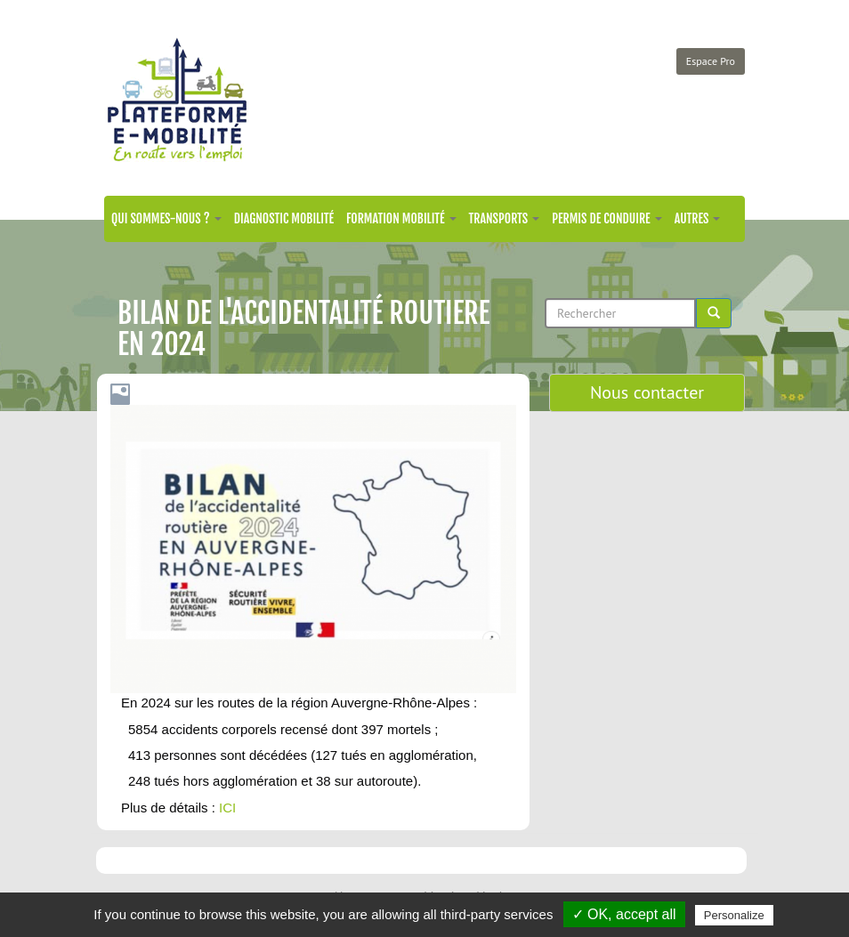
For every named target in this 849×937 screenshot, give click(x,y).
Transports (504, 218)
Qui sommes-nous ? (166, 218)
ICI (227, 807)
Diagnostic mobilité (284, 218)
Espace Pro (710, 61)
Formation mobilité (401, 218)
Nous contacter (647, 392)
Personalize (734, 915)
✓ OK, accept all (624, 914)
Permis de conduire (606, 218)
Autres (698, 218)
